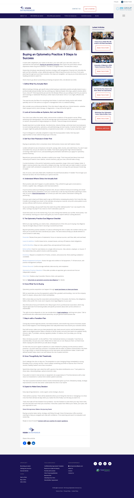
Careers (70, 471)
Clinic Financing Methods (50, 473)
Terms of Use (59, 491)
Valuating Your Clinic (49, 477)
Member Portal (126, 2)
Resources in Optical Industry (51, 468)
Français (116, 2)
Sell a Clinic (23, 482)
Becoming (37, 16)
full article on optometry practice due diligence (43, 280)
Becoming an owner (25, 466)
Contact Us (76, 9)
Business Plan (47, 475)
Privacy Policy (67, 491)
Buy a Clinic (23, 479)
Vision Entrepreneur (38, 193)
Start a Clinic (23, 477)
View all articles (103, 128)
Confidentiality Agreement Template (54, 466)
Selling (54, 16)
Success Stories (24, 471)
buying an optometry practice (49, 64)
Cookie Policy (75, 491)
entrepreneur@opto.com (75, 466)
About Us (23, 16)
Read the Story (103, 48)
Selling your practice (25, 468)
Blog (97, 16)
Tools (70, 16)
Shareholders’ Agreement (51, 480)
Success (86, 16)
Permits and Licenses (49, 471)
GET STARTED (90, 9)
